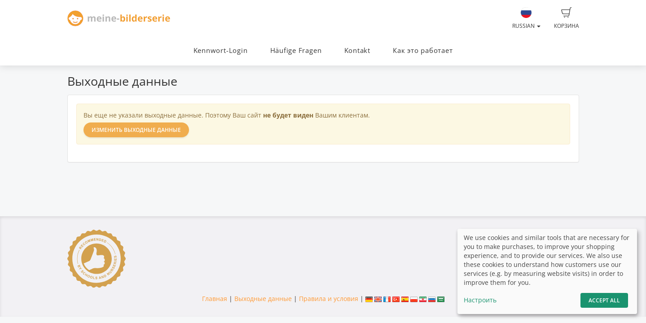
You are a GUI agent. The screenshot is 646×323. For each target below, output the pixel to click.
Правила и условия (328, 298)
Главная (214, 298)
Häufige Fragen (296, 50)
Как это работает (423, 50)
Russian (526, 18)
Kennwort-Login (220, 50)
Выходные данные (263, 298)
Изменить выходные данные (136, 130)
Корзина (566, 18)
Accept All (604, 300)
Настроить (480, 300)
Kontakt (357, 50)
